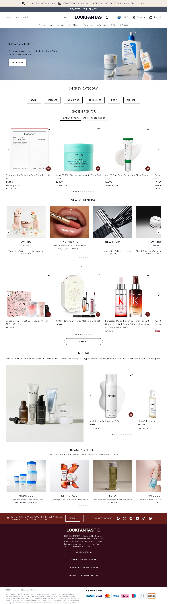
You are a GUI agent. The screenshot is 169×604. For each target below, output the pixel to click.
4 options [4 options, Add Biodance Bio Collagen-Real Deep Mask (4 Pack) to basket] (12, 188)
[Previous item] (8, 149)
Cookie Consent (83, 552)
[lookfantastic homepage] (91, 17)
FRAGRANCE (95, 100)
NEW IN (33, 100)
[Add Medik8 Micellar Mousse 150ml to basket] (131, 414)
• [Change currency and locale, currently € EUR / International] (122, 17)
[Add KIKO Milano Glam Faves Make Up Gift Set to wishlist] (98, 275)
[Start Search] (65, 17)
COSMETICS (73, 100)
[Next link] (159, 232)
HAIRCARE (52, 100)
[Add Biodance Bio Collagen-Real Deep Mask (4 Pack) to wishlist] (49, 129)
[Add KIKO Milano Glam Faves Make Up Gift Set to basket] (98, 314)
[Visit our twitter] (124, 518)
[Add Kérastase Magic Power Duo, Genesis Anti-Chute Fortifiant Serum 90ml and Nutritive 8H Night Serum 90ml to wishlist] (148, 275)
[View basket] (155, 17)
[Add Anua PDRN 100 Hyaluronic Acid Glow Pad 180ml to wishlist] (98, 129)
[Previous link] (8, 232)
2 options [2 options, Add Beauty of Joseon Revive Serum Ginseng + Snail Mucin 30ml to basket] (160, 188)
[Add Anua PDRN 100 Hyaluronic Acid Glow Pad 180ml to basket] (98, 168)
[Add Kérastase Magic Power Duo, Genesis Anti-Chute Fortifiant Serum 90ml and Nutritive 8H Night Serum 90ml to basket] (147, 314)
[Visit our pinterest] (150, 518)
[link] (138, 17)
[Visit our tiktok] (144, 518)
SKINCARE (132, 100)
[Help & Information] (83, 560)
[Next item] (159, 149)
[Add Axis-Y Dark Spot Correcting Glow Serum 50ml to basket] (147, 168)
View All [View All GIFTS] (83, 341)
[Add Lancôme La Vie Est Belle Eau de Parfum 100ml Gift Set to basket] (48, 314)
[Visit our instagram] (131, 518)
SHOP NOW (17, 62)
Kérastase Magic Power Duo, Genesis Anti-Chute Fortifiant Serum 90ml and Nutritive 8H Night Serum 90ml (128, 324)
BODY (114, 100)
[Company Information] (83, 568)
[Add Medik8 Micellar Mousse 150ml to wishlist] (131, 375)
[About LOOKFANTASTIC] (83, 576)
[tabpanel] (83, 159)
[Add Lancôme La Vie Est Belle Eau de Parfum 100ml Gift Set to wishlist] (49, 275)
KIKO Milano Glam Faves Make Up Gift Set (78, 321)
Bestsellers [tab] (98, 118)
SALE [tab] (85, 118)
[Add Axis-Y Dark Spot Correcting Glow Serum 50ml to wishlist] (148, 129)
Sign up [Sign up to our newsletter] (73, 518)
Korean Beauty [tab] (70, 118)
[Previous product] (90, 395)
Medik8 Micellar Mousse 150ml (104, 421)
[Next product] (154, 395)
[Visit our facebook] (118, 518)
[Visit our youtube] (137, 518)
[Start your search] (36, 17)
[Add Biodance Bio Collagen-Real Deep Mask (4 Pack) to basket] (48, 168)
